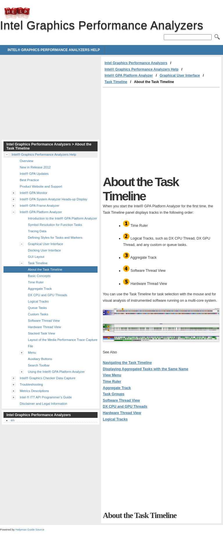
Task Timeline (116, 82)
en (12, 420)
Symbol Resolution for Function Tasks (55, 224)
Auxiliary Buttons (40, 359)
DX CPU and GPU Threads (125, 406)
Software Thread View (121, 400)
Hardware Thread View (122, 413)
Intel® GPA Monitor (33, 193)
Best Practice (29, 180)
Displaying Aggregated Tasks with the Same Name (145, 369)
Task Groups (113, 394)
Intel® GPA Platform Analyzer (129, 75)
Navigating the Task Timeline (127, 363)
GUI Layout (36, 256)
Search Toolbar (39, 365)
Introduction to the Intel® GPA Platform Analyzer (62, 218)
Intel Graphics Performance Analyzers (17, 13)
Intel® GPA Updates (34, 173)
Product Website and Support (41, 186)
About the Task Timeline (45, 269)
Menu (32, 352)
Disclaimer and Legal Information (43, 403)
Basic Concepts (39, 276)
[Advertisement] (151, 131)
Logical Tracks (115, 419)
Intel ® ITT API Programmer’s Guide (46, 397)
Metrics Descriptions (34, 391)
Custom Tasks (38, 314)
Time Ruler (112, 382)
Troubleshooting (31, 384)
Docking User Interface (44, 250)
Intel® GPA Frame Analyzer (39, 205)
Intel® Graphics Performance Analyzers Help (54, 50)
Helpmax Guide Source (29, 529)
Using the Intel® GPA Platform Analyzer (56, 371)
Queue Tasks (37, 308)
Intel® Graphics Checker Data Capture (47, 378)
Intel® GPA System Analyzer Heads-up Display (53, 199)
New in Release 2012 (35, 167)
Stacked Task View (41, 333)
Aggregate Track (117, 388)
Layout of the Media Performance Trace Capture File (62, 343)
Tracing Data (37, 231)
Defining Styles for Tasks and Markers (55, 237)
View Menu (112, 375)
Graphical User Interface (180, 75)
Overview (26, 161)
